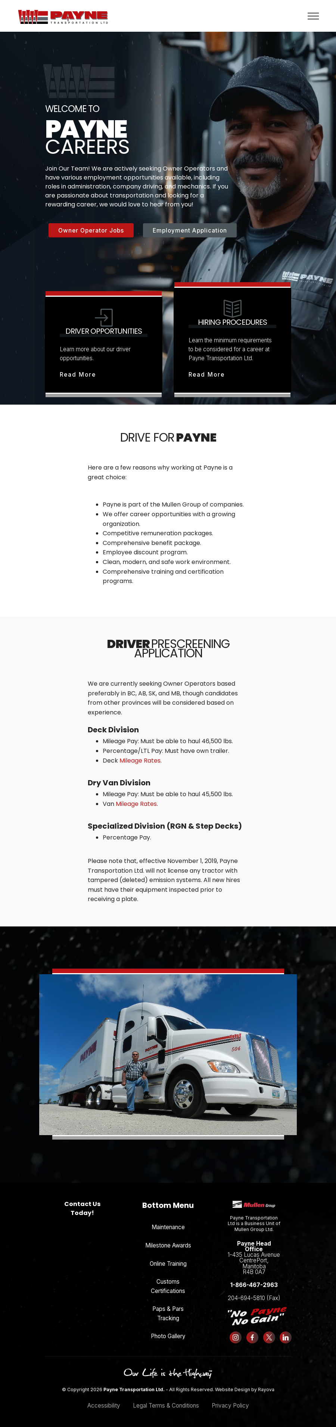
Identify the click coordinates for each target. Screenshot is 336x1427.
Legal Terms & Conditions (166, 1405)
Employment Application (190, 230)
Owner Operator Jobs (91, 230)
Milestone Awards (168, 1245)
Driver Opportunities (103, 331)
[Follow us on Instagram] (235, 1337)
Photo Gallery (168, 1336)
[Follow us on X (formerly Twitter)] (269, 1337)
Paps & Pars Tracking (168, 1313)
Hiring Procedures (232, 322)
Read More (78, 374)
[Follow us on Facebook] (252, 1337)
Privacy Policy (230, 1405)
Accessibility (103, 1405)
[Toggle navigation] (313, 15)
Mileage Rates (140, 760)
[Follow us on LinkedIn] (285, 1337)
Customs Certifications (168, 1286)
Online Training (168, 1263)
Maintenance (168, 1227)
